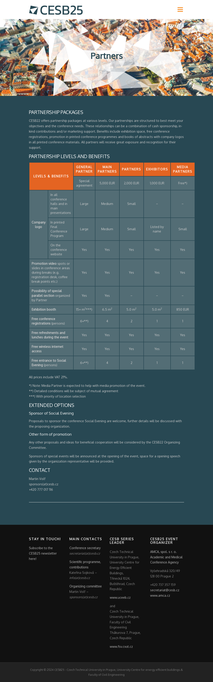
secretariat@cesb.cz (164, 590)
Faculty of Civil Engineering (106, 675)
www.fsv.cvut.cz (121, 647)
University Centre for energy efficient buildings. (149, 670)
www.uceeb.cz (120, 598)
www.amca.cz (160, 596)
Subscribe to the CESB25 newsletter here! (43, 553)
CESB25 (59, 670)
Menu (180, 9)
